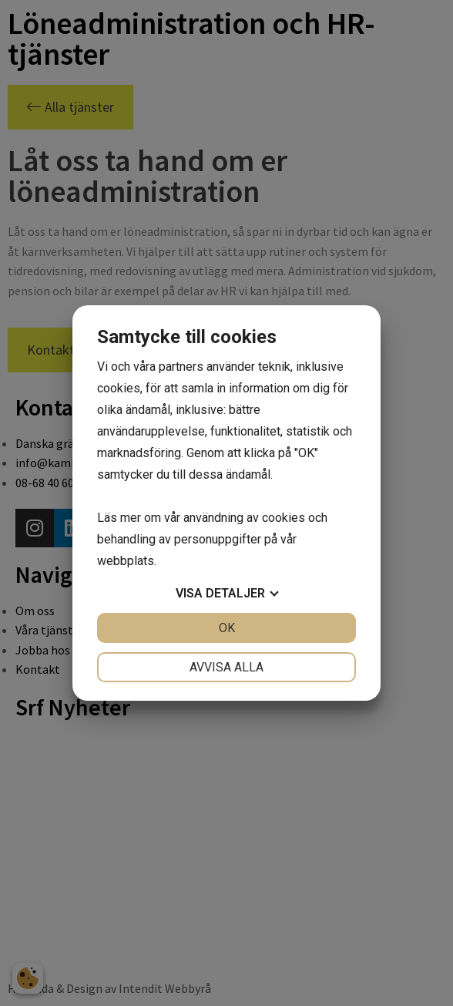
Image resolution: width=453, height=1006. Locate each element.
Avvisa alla (226, 667)
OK (227, 628)
